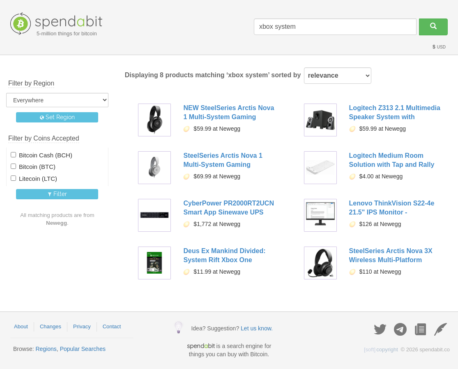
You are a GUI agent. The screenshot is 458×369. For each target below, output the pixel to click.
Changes (50, 326)
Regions (45, 349)
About (21, 326)
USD (439, 47)
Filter (57, 194)
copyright (381, 349)
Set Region (57, 117)
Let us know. (257, 328)
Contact (112, 326)
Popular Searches (83, 349)
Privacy (82, 326)
